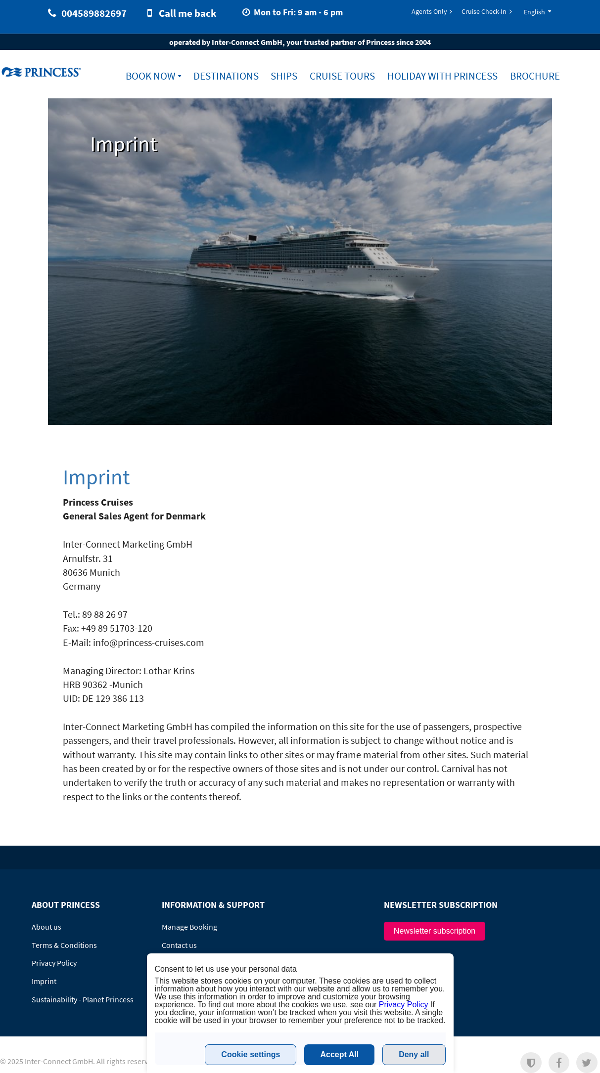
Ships (284, 76)
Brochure (535, 76)
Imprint (44, 981)
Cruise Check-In (484, 11)
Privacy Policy (54, 963)
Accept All (339, 1054)
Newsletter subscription (434, 931)
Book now (151, 76)
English (534, 12)
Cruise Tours (342, 76)
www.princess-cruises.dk (42, 71)
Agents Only (429, 11)
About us (46, 927)
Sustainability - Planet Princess (83, 999)
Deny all (414, 1054)
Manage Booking (189, 927)
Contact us (179, 945)
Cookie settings (250, 1054)
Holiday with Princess (442, 76)
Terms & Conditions (64, 945)
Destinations (226, 76)
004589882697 (94, 13)
